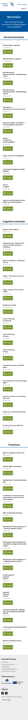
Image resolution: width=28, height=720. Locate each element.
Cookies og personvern (8, 671)
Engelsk (24, 4)
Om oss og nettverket (7, 664)
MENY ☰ (24, 9)
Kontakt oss (5, 662)
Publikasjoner (5, 667)
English (9, 699)
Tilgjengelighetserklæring (9, 669)
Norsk (19, 4)
